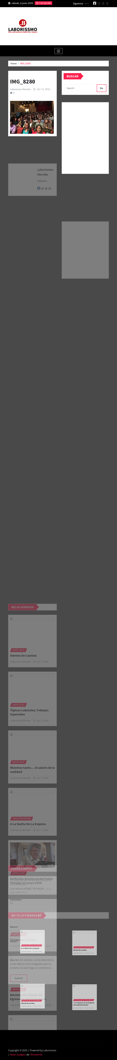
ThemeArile (36, 1054)
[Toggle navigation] (59, 51)
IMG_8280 (25, 63)
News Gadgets (18, 1054)
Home (14, 63)
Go (101, 88)
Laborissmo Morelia (20, 89)
